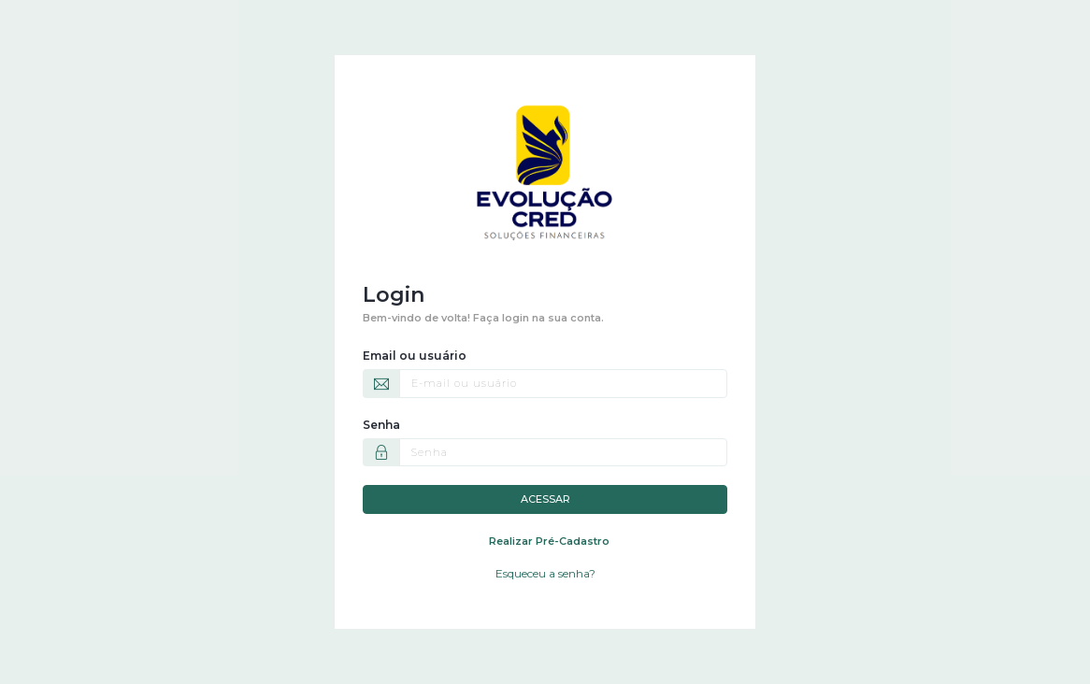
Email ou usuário (414, 356)
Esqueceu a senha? (545, 573)
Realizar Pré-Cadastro (549, 541)
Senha (381, 425)
